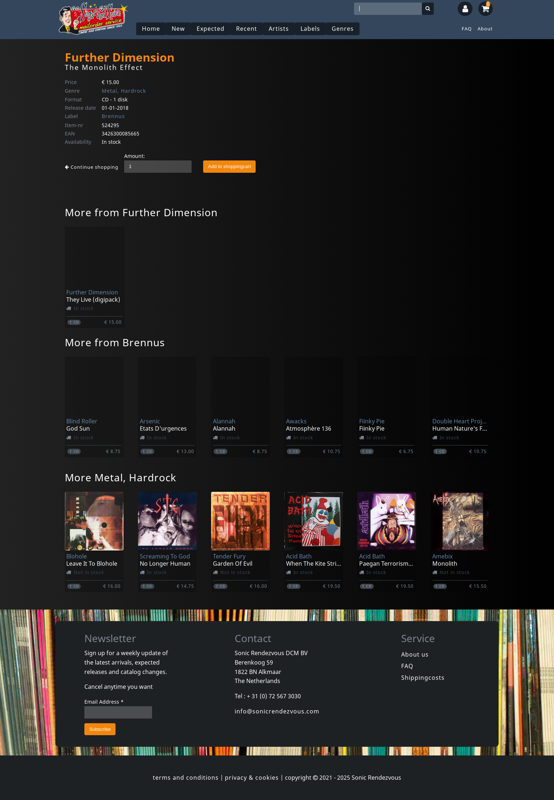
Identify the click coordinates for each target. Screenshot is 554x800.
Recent (246, 29)
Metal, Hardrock (124, 90)
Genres (343, 29)
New (178, 29)
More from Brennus (115, 342)
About (485, 28)
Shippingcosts (423, 678)
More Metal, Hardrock (120, 477)
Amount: (134, 155)
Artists (279, 29)
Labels (310, 29)
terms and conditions (186, 778)
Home (151, 29)
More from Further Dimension (141, 212)
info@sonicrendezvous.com (277, 711)
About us (415, 654)
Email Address (104, 701)
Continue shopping (91, 167)
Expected (210, 29)
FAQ (467, 28)
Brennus (113, 116)
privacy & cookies (252, 778)
